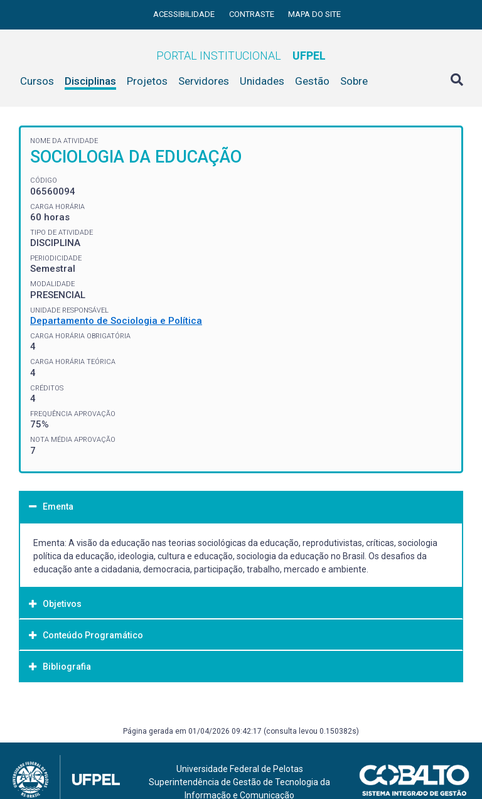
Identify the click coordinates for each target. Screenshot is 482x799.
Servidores (203, 81)
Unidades (262, 81)
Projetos (147, 81)
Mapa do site (314, 14)
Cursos (37, 81)
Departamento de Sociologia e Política (116, 320)
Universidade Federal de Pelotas (239, 769)
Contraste (252, 14)
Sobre (354, 81)
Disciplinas (90, 81)
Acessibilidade (185, 14)
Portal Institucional (241, 55)
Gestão (312, 81)
